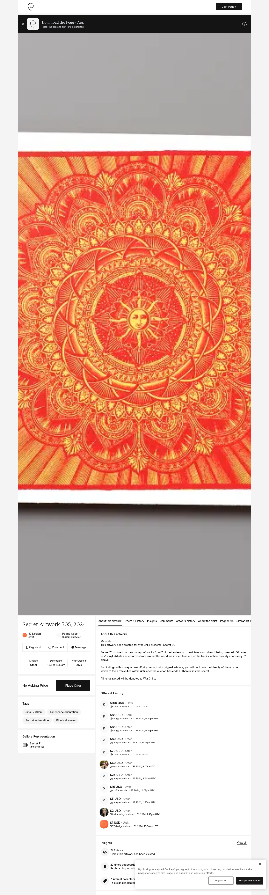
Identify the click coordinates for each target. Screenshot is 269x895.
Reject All (220, 880)
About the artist (207, 620)
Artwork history (185, 620)
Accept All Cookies (249, 880)
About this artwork (110, 620)
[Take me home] (30, 6)
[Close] (260, 864)
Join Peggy (229, 6)
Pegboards (227, 620)
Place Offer (73, 685)
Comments (166, 620)
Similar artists (244, 620)
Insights (152, 620)
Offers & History (134, 620)
